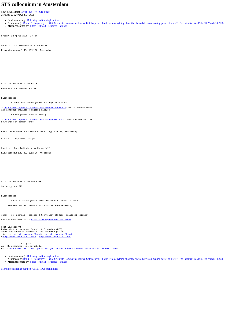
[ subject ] (53, 26)
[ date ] (33, 26)
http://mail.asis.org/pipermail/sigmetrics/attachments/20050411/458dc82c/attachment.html (63, 291)
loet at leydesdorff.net (26, 274)
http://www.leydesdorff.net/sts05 (51, 257)
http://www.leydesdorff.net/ (19, 277)
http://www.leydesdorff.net (55, 277)
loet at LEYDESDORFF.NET (36, 12)
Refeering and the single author (43, 20)
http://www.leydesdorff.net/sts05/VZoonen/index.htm (35, 122)
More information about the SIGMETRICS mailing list (29, 312)
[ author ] (63, 26)
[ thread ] (42, 26)
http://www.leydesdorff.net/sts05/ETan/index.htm (33, 137)
